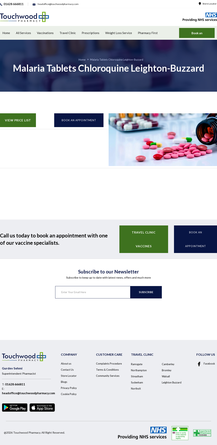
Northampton (139, 370)
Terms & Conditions (107, 369)
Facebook (205, 364)
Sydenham (137, 382)
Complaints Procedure (109, 363)
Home (6, 33)
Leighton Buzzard (171, 382)
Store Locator (208, 3)
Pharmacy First (148, 33)
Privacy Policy (69, 388)
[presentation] (85, 314)
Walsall (166, 376)
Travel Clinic (68, 33)
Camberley (168, 364)
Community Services (107, 375)
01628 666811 (15, 384)
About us (66, 363)
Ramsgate (136, 364)
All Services (23, 33)
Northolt (136, 388)
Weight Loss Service (118, 33)
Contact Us (67, 369)
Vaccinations (45, 33)
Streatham (137, 376)
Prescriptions (90, 33)
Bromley (166, 370)
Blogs (64, 381)
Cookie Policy (69, 394)
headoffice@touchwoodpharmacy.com (28, 393)
